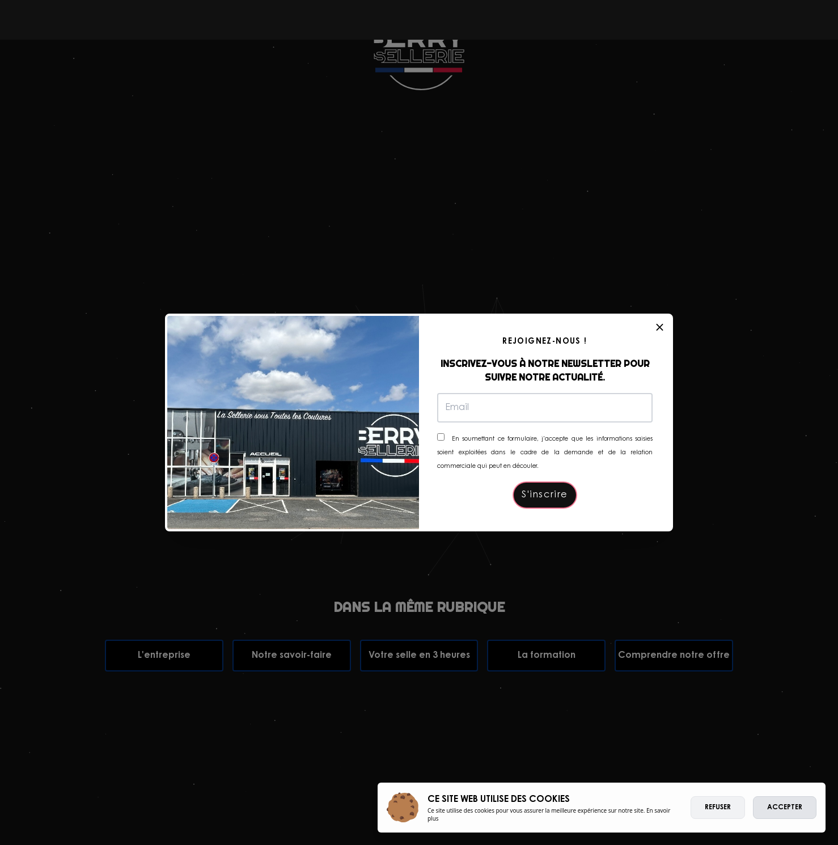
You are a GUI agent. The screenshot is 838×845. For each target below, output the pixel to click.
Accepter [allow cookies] (784, 807)
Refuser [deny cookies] (718, 807)
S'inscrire (545, 495)
